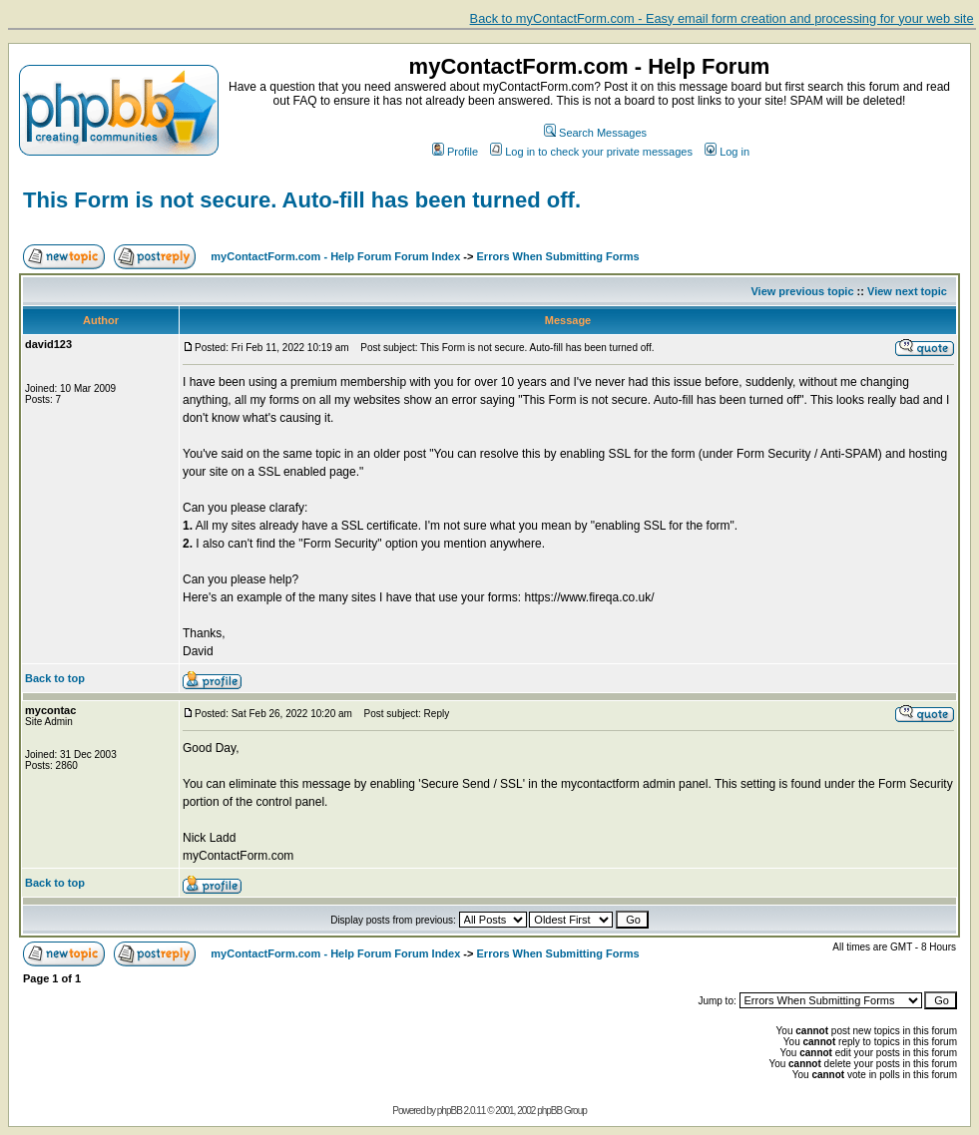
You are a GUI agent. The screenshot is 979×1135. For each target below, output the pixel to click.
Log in (727, 152)
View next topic (907, 291)
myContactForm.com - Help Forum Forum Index (335, 256)
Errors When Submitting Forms (558, 256)
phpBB (449, 1110)
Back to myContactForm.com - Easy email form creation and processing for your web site (722, 18)
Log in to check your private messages (591, 152)
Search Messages (595, 133)
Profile (455, 152)
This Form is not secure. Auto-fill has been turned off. (302, 200)
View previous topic (801, 291)
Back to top (55, 678)
